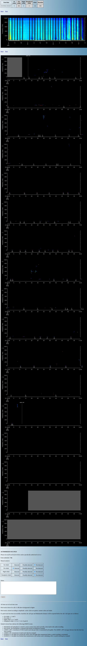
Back (2, 11)
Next (6, 11)
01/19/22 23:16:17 (6, 6)
